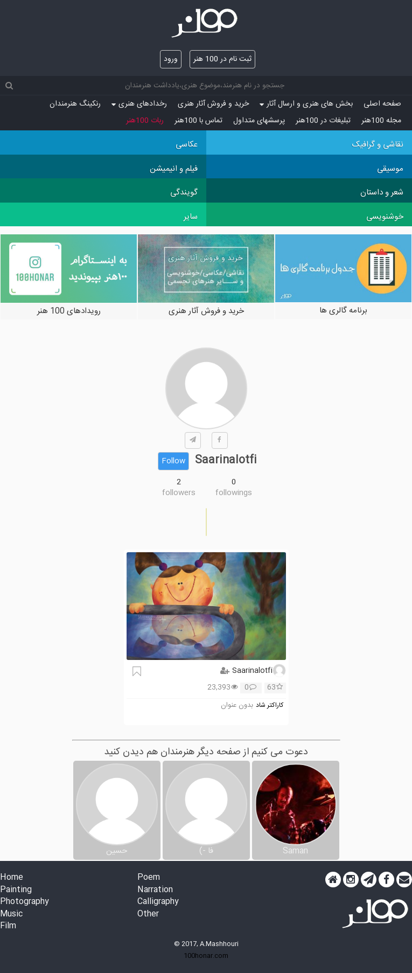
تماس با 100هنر (198, 120)
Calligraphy (158, 902)
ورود (171, 59)
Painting (16, 890)
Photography (24, 902)
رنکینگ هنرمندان (75, 104)
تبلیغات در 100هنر (323, 120)
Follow (173, 461)
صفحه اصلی (382, 104)
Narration (155, 890)
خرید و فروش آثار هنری (213, 104)
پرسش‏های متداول (259, 120)
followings (233, 493)
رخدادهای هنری (139, 104)
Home (11, 878)
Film (8, 926)
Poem (148, 878)
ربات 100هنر (145, 120)
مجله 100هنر (381, 120)
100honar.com (206, 956)
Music (11, 914)
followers (178, 493)
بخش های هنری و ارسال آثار (306, 104)
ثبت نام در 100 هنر (222, 59)
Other (148, 914)
